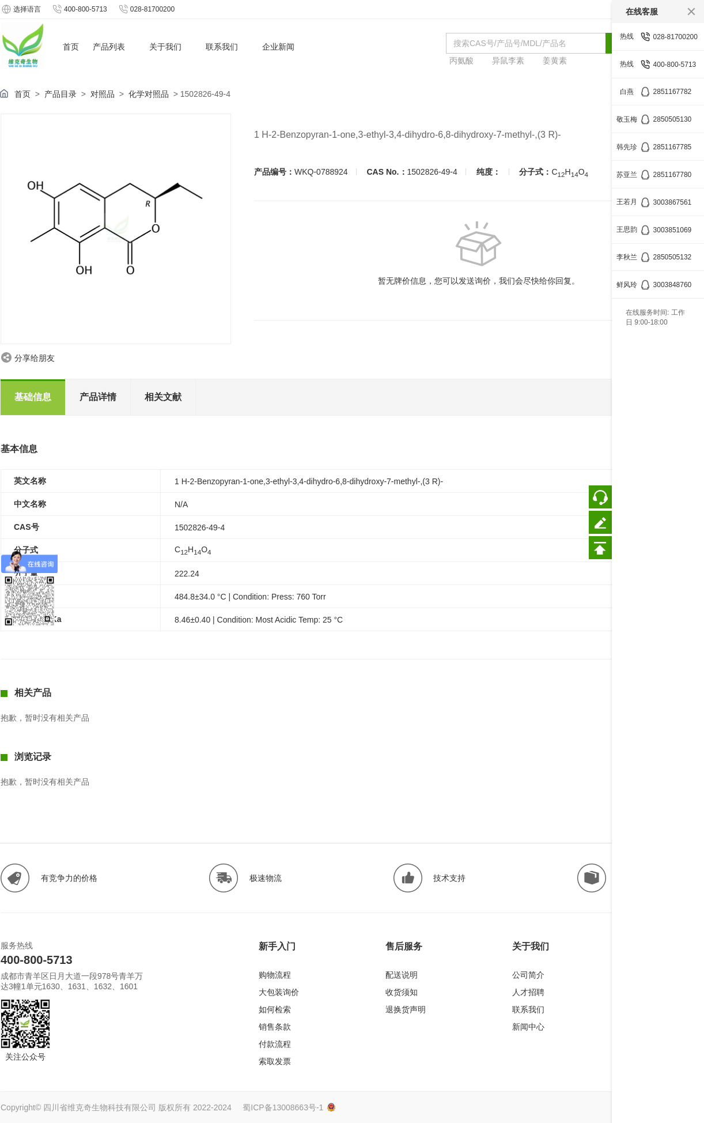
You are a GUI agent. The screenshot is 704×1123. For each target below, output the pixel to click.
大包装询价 (279, 992)
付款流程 (275, 1044)
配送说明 (401, 974)
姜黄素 (555, 60)
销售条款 (275, 1026)
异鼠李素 (508, 60)
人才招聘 (528, 992)
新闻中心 (528, 1026)
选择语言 (21, 9)
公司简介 (528, 974)
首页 (22, 94)
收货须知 (401, 992)
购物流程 (275, 974)
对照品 (102, 94)
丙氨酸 (461, 60)
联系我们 (528, 1009)
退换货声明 (405, 1009)
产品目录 (60, 94)
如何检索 (275, 1009)
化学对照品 (148, 94)
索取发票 (275, 1061)
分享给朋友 (34, 358)
